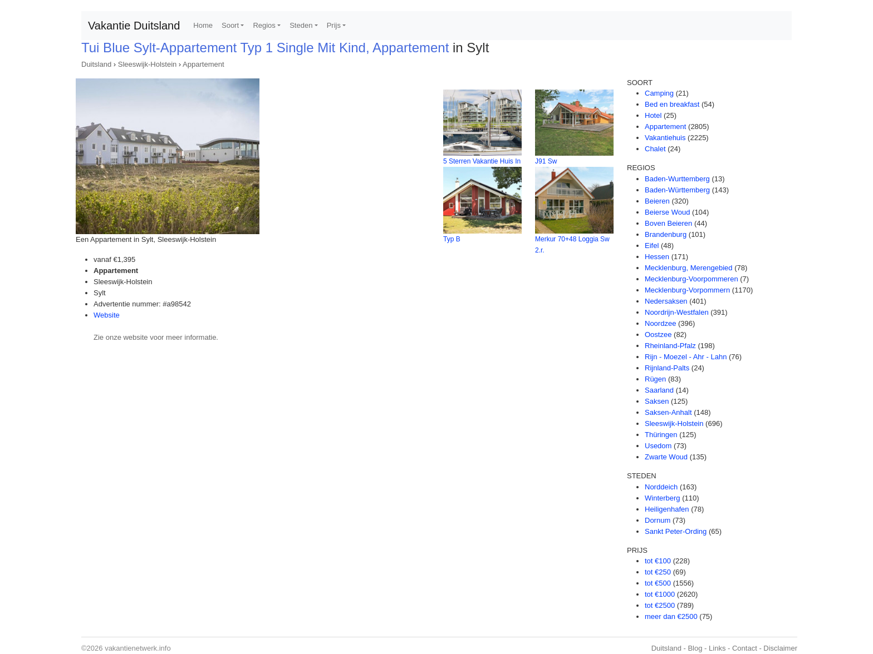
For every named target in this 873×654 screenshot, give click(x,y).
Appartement (203, 64)
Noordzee (660, 323)
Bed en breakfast (672, 104)
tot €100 (658, 561)
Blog (695, 648)
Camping (659, 93)
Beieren (657, 201)
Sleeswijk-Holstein (147, 64)
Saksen (657, 401)
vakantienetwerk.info (138, 648)
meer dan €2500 (671, 616)
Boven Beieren (668, 223)
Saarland (659, 390)
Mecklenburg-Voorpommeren (691, 279)
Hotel (653, 115)
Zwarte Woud (666, 457)
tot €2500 (660, 605)
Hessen (657, 256)
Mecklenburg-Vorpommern (687, 290)
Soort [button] (230, 25)
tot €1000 (660, 594)
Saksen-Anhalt (668, 412)
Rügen (655, 379)
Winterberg (662, 498)
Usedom (658, 446)
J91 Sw (546, 161)
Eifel (652, 245)
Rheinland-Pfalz (670, 345)
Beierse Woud (667, 212)
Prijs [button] (334, 25)
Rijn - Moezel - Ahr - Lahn (686, 357)
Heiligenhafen (667, 509)
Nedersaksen (666, 301)
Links (717, 648)
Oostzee (658, 334)
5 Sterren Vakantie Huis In (482, 161)
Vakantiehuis (665, 137)
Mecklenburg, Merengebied (689, 268)
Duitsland (96, 64)
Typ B (451, 239)
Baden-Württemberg (677, 190)
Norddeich (661, 487)
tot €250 (658, 572)
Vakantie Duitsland (134, 25)
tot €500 (658, 583)
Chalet (655, 149)
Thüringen (661, 434)
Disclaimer (780, 648)
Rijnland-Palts (667, 368)
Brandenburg (665, 234)
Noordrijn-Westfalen (677, 312)
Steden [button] (301, 25)
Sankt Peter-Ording (676, 531)
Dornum (657, 520)
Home (203, 25)
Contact (744, 648)
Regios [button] (264, 25)
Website (107, 315)
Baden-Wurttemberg (677, 179)
